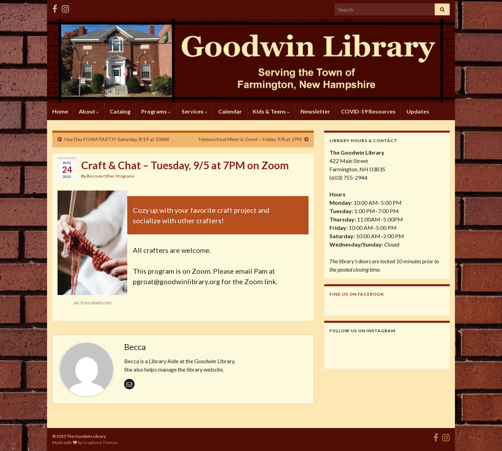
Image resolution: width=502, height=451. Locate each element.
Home (60, 111)
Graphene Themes (100, 442)
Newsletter (315, 111)
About (89, 111)
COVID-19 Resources (368, 111)
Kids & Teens (271, 111)
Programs (156, 111)
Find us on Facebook (356, 294)
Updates (417, 111)
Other (108, 176)
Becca (92, 176)
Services (194, 111)
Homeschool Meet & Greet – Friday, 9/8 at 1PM (250, 139)
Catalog (120, 111)
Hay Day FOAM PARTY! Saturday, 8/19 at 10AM (116, 139)
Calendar (230, 111)
